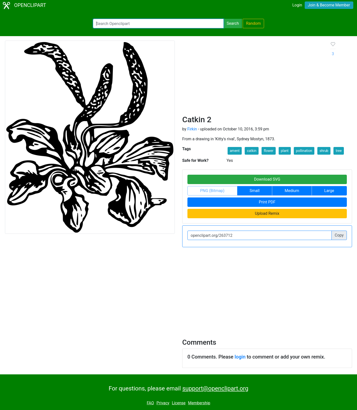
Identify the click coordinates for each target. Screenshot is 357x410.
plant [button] (285, 151)
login (240, 357)
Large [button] (329, 190)
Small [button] (255, 190)
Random (253, 23)
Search (233, 23)
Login (297, 5)
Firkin (192, 129)
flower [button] (268, 151)
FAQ (150, 403)
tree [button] (339, 151)
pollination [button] (304, 151)
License (178, 403)
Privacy (162, 403)
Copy (339, 235)
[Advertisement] (252, 77)
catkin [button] (251, 151)
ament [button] (235, 151)
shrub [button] (324, 151)
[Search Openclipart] (158, 23)
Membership (199, 403)
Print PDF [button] (267, 202)
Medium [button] (292, 190)
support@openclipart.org (215, 388)
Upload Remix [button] (267, 213)
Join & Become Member (329, 5)
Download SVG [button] (267, 179)
